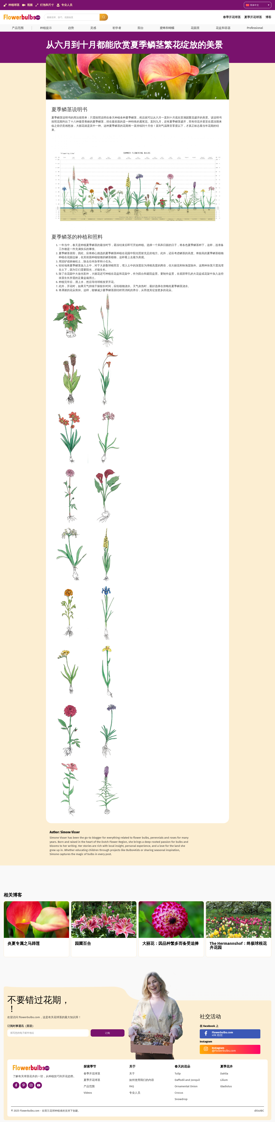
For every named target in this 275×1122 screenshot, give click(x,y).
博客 (268, 17)
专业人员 (134, 1092)
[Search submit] (104, 17)
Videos (88, 1092)
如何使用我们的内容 (141, 1080)
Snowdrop (181, 1099)
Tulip (178, 1073)
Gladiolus (226, 1086)
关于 (132, 1073)
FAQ (131, 1086)
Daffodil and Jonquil (187, 1080)
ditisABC (259, 1110)
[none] (257, 5)
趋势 (71, 28)
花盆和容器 (223, 28)
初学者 (116, 28)
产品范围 (18, 28)
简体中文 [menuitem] (254, 5)
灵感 (93, 28)
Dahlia (224, 1073)
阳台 (141, 28)
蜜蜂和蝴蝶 (167, 28)
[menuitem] (257, 5)
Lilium (224, 1080)
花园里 (195, 28)
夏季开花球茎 (253, 17)
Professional (255, 28)
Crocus (179, 1092)
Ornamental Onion (186, 1086)
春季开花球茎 (232, 17)
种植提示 (46, 28)
